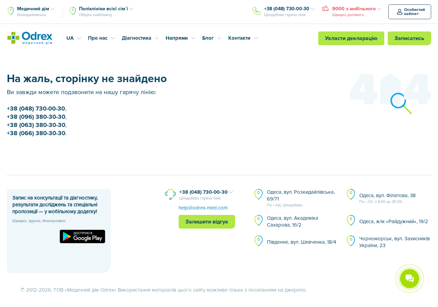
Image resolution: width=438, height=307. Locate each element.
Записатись (409, 38)
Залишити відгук (206, 221)
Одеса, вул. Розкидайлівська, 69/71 (301, 198)
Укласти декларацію (351, 38)
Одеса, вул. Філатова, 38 (387, 198)
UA (70, 38)
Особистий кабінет (411, 11)
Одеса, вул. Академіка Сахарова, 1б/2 (292, 221)
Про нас (97, 38)
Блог (208, 38)
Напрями (177, 38)
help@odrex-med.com (203, 208)
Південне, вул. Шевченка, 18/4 (301, 242)
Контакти (239, 38)
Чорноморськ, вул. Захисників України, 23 (394, 241)
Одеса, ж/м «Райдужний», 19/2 (393, 221)
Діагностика (136, 38)
